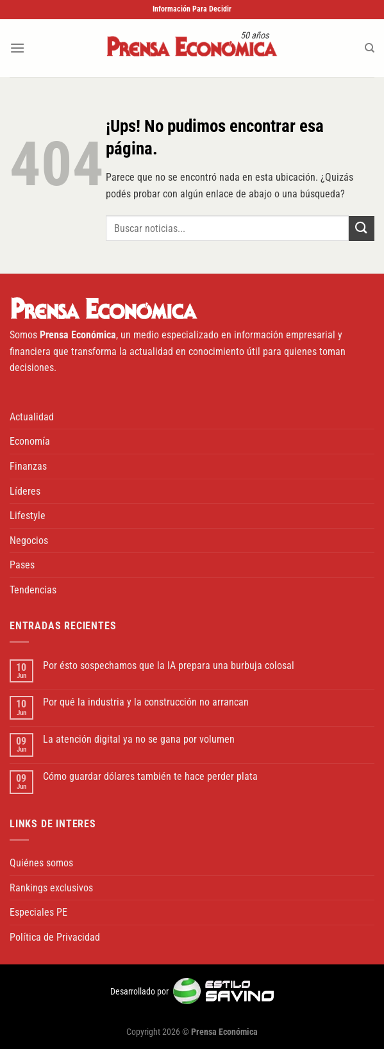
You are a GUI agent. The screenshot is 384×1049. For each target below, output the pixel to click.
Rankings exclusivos (51, 888)
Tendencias (33, 590)
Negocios (29, 540)
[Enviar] (361, 228)
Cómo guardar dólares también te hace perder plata (150, 776)
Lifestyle (28, 515)
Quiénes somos (41, 863)
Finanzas (28, 466)
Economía (30, 441)
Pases (22, 565)
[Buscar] (369, 48)
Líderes (25, 491)
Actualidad (32, 417)
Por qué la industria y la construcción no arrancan (146, 702)
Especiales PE (38, 912)
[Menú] (17, 47)
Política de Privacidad (55, 937)
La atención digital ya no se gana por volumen (139, 739)
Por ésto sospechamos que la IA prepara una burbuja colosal (168, 665)
